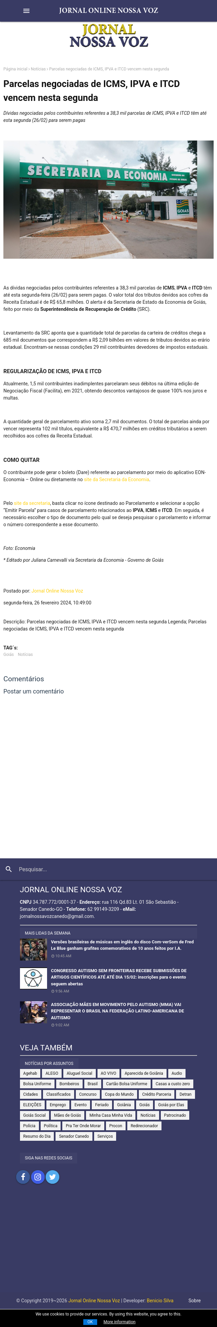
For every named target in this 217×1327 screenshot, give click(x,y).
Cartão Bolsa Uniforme (126, 1084)
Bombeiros (69, 1084)
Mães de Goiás (67, 1115)
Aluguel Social (79, 1073)
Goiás (8, 654)
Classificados (58, 1094)
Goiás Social (34, 1115)
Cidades (30, 1094)
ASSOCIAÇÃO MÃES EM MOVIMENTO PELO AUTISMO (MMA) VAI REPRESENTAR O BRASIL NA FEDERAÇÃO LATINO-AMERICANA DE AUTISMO (117, 1011)
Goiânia (124, 1105)
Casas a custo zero (173, 1084)
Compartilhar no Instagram (38, 1177)
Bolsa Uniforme (37, 1084)
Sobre (195, 1300)
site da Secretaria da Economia (116, 479)
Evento (80, 1105)
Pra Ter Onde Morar (83, 1125)
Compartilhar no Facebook (23, 1177)
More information (120, 1322)
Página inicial (15, 69)
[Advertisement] (108, 1244)
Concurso (87, 1094)
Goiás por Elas (171, 1105)
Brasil (93, 1084)
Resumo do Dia (37, 1136)
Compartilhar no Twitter (52, 1177)
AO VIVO (108, 1073)
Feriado (102, 1105)
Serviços (105, 1136)
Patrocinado (175, 1115)
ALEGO (51, 1073)
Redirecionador (144, 1125)
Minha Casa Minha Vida (110, 1115)
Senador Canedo (74, 1136)
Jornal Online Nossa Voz (57, 591)
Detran (185, 1094)
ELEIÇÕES (32, 1105)
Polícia (29, 1125)
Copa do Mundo (119, 1094)
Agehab (30, 1073)
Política (51, 1125)
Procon (115, 1125)
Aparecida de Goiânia (144, 1073)
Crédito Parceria (156, 1094)
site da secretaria (32, 503)
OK (90, 1322)
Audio (177, 1073)
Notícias (38, 69)
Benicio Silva (160, 1300)
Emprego (58, 1105)
